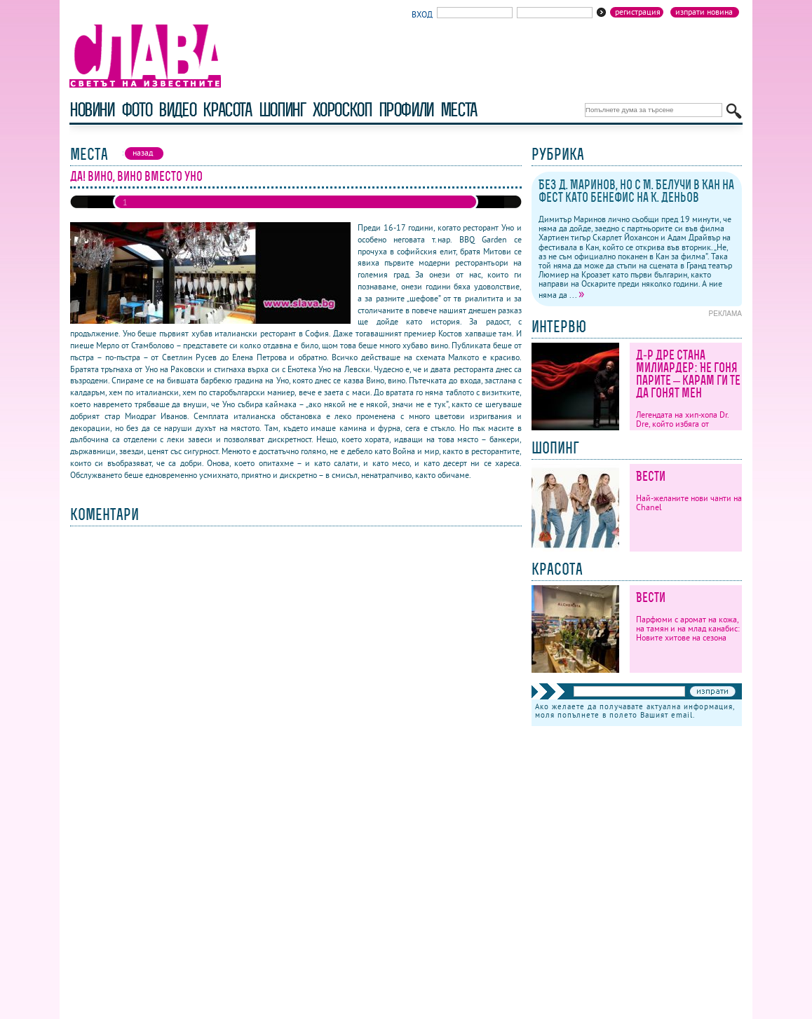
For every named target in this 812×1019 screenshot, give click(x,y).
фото (136, 109)
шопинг (282, 109)
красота (227, 109)
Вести (650, 476)
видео (177, 109)
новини (91, 109)
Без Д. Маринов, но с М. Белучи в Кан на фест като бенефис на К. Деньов (636, 191)
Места (458, 109)
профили (406, 109)
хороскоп (342, 109)
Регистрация (638, 12)
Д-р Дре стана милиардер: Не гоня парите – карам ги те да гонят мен (688, 374)
